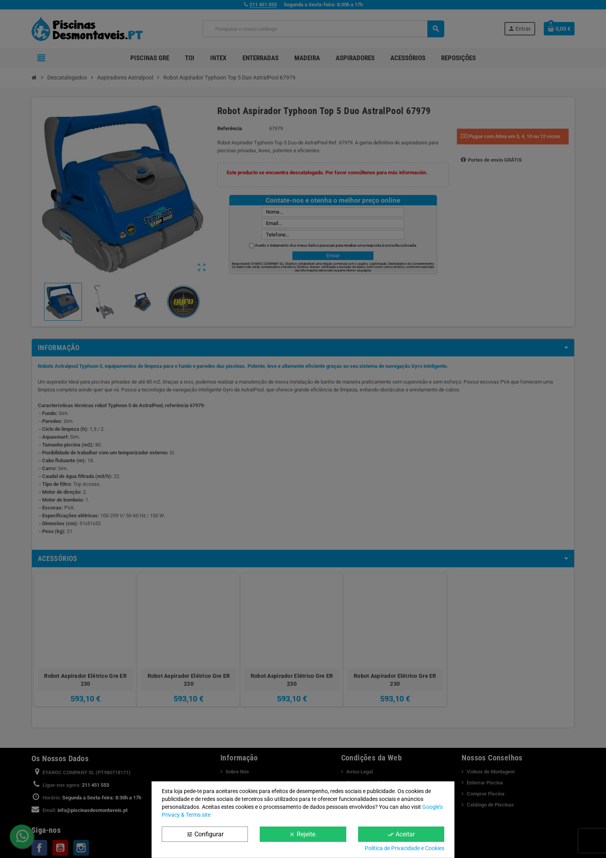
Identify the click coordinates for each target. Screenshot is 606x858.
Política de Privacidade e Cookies (404, 848)
